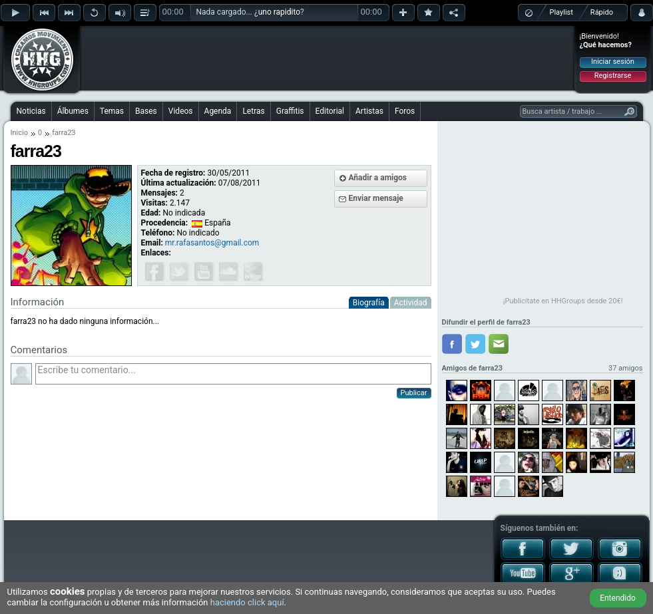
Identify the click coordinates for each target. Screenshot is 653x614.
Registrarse (612, 75)
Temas (112, 111)
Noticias (31, 111)
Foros (405, 111)
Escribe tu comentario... (233, 373)
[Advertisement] (327, 58)
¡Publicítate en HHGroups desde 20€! (563, 301)
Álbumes (73, 111)
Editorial (330, 111)
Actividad (410, 302)
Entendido (618, 598)
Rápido (601, 12)
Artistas (369, 111)
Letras (253, 111)
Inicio (19, 132)
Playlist (561, 12)
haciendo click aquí (247, 602)
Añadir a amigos (378, 177)
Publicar (414, 392)
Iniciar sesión (612, 61)
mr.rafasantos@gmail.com (212, 242)
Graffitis (290, 111)
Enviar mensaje (376, 198)
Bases (146, 111)
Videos (180, 111)
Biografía (369, 302)
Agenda (218, 111)
